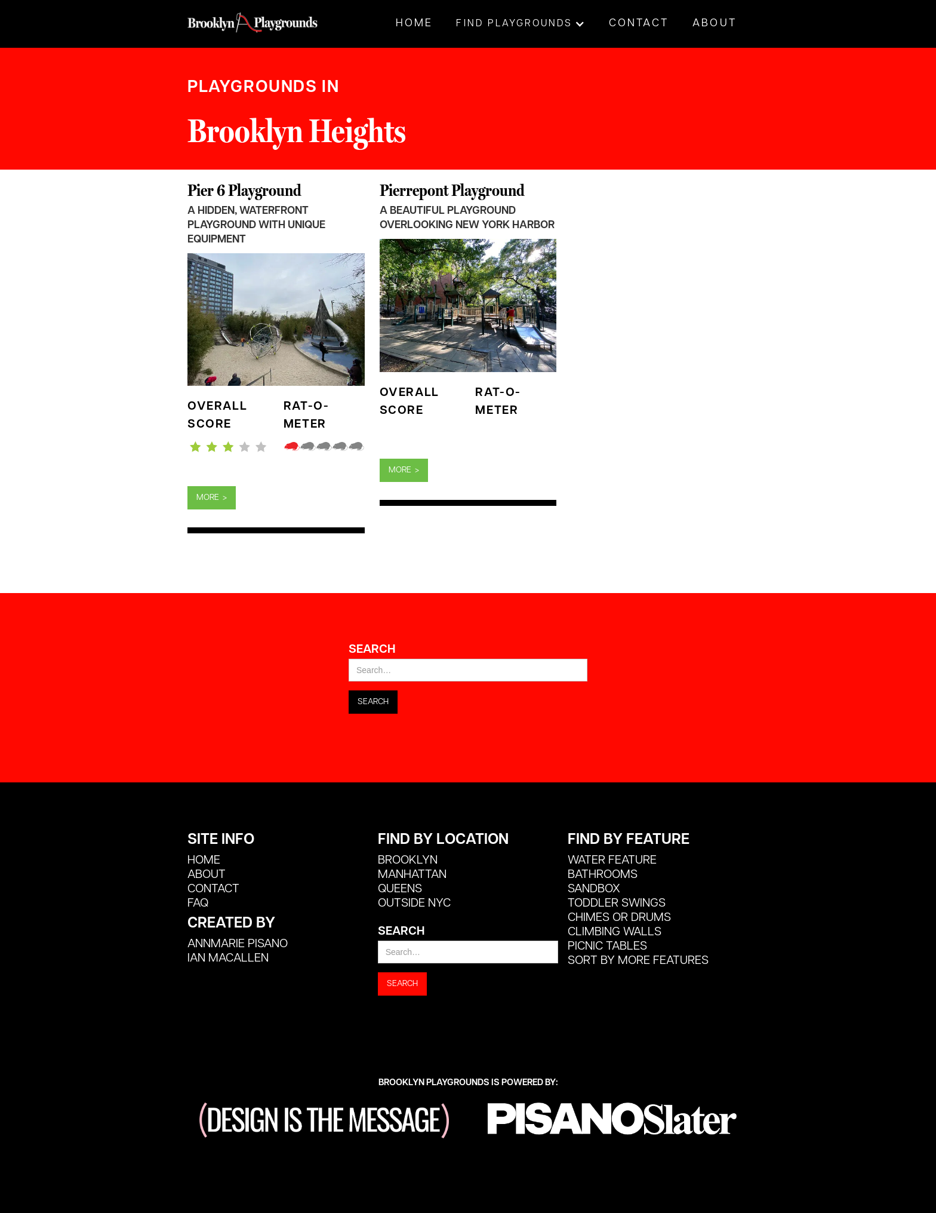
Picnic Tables (607, 947)
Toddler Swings (617, 904)
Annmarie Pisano (237, 944)
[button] (520, 24)
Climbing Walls (614, 932)
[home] (252, 16)
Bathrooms (603, 875)
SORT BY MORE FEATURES (638, 961)
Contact (639, 23)
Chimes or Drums (619, 918)
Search (372, 650)
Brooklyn (408, 861)
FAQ (197, 904)
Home (414, 23)
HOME (203, 861)
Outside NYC (414, 904)
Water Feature (612, 861)
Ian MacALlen (228, 959)
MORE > (211, 497)
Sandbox (594, 889)
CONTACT (213, 889)
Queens (400, 889)
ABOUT (206, 875)
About (714, 23)
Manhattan (412, 875)
